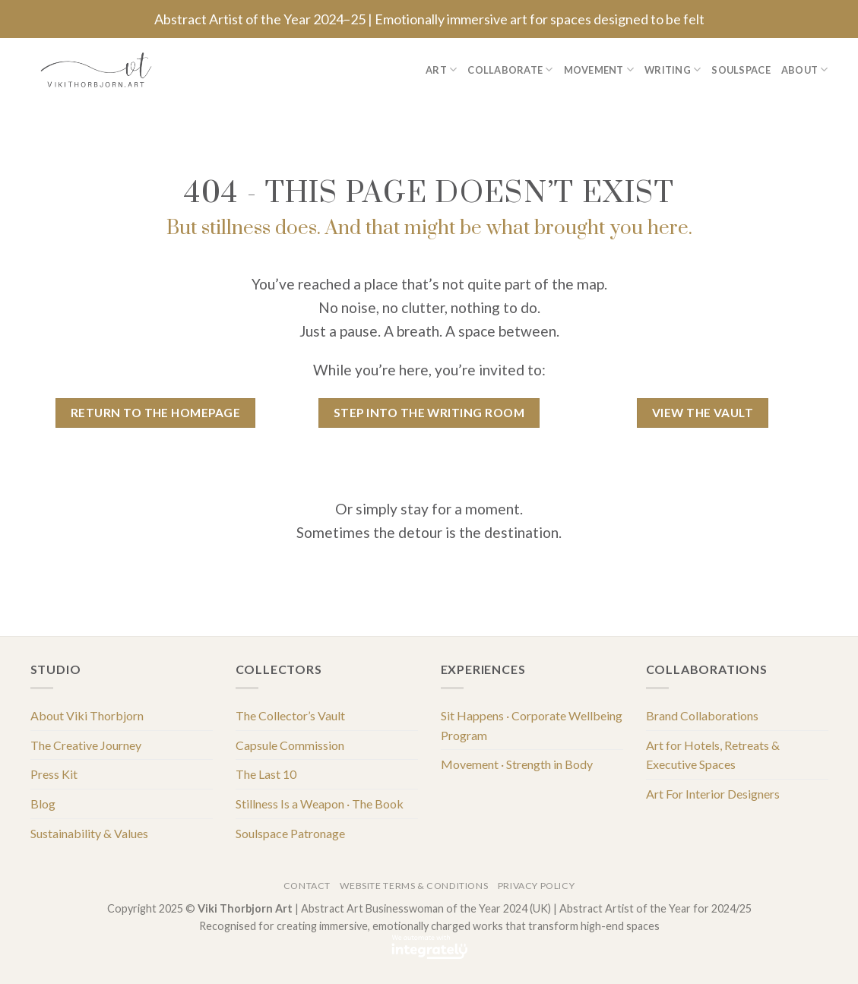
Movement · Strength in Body (517, 764)
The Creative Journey (85, 745)
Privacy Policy (536, 885)
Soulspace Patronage (290, 833)
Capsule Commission (290, 745)
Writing (672, 69)
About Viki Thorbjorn (87, 715)
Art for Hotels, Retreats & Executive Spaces (713, 755)
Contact (307, 885)
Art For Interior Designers (713, 793)
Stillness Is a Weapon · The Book (320, 803)
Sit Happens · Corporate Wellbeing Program (531, 725)
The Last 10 (266, 774)
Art (441, 69)
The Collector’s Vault (290, 715)
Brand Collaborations (702, 715)
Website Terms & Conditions (414, 885)
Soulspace (740, 70)
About (804, 69)
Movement (599, 69)
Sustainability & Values (89, 833)
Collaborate (509, 69)
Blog (42, 803)
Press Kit (54, 774)
